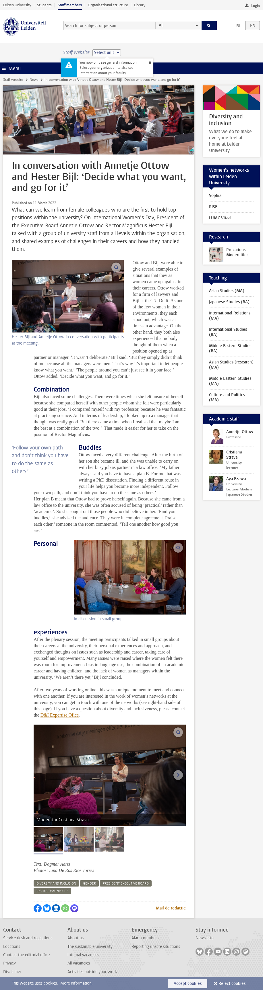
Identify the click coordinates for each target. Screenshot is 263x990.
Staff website (13, 79)
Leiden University (17, 5)
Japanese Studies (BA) (229, 302)
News (34, 79)
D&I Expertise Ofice (59, 715)
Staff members (70, 5)
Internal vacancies (83, 955)
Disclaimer (12, 972)
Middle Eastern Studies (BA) (230, 348)
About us (75, 938)
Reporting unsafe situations (156, 946)
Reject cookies (231, 983)
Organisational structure (108, 5)
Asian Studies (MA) (226, 291)
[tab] (48, 839)
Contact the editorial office (26, 955)
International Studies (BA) (228, 332)
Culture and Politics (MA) (227, 397)
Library (139, 5)
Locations (11, 946)
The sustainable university (90, 946)
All (161, 25)
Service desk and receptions (27, 938)
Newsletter (205, 938)
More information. (76, 983)
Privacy (9, 963)
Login (255, 5)
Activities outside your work (92, 972)
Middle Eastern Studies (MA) (230, 381)
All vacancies (78, 963)
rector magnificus (52, 891)
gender (89, 883)
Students (44, 5)
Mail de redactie (171, 908)
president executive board (126, 883)
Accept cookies (188, 983)
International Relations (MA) (229, 315)
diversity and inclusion (56, 883)
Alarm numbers (145, 938)
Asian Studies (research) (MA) (231, 364)
